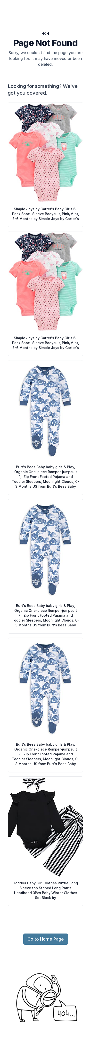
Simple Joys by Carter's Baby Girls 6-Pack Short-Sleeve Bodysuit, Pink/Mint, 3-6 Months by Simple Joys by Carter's (45, 214)
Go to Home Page (45, 939)
